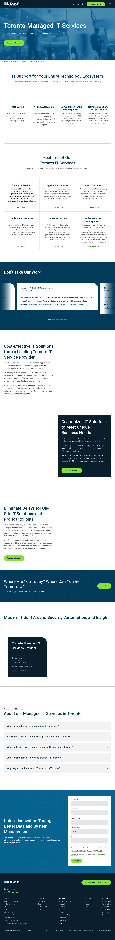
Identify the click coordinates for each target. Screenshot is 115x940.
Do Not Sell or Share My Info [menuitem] (104, 930)
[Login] (78, 4)
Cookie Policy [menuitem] (77, 930)
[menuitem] (11, 901)
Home (6, 61)
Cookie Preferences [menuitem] (89, 930)
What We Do (14, 61)
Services (24, 61)
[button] (49, 319)
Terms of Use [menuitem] (49, 930)
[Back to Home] (11, 4)
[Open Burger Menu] (110, 4)
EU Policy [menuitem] (68, 930)
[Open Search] (83, 4)
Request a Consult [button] (96, 4)
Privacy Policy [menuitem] (59, 930)
